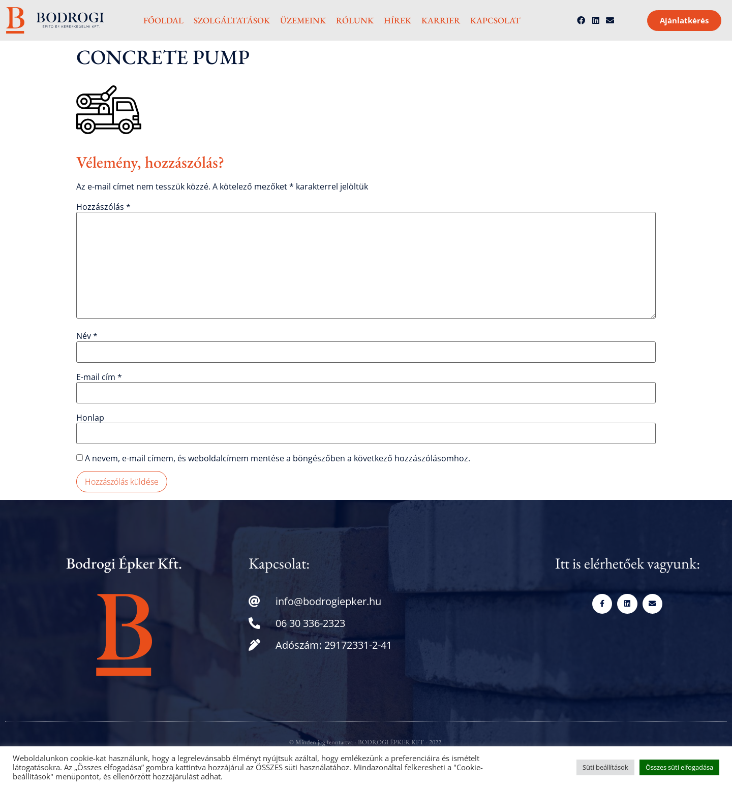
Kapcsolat (495, 20)
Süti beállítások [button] (605, 767)
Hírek (397, 20)
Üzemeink (303, 20)
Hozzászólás (103, 207)
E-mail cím (99, 377)
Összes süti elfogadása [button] (679, 767)
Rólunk (355, 20)
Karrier (440, 20)
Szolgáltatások (232, 20)
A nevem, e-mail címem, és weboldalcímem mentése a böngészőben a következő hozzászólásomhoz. (277, 458)
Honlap (90, 418)
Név (87, 336)
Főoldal (163, 20)
